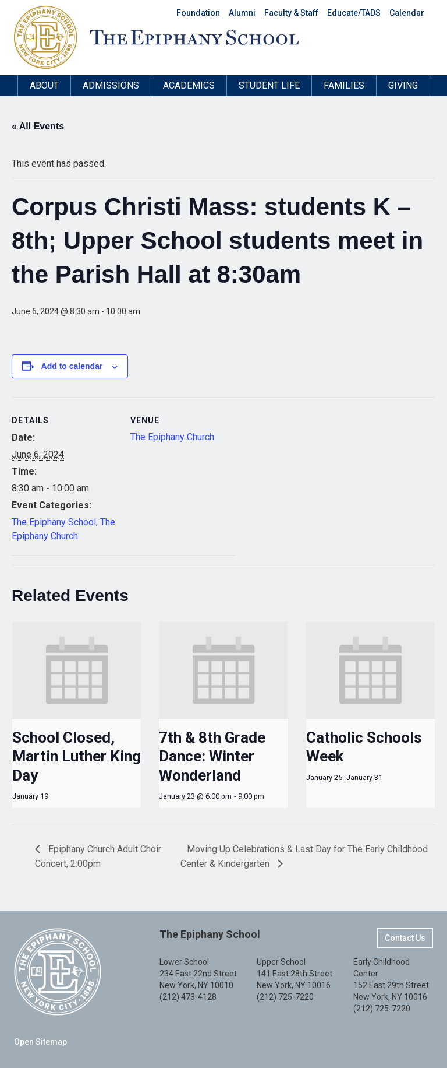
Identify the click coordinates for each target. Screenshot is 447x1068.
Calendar (406, 12)
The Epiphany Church (172, 436)
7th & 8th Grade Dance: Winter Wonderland (212, 756)
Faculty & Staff (291, 12)
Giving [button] (403, 85)
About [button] (44, 85)
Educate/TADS (354, 12)
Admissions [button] (111, 85)
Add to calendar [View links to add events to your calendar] (72, 366)
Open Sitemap (40, 1041)
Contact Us (405, 938)
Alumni (242, 12)
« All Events (38, 126)
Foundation (198, 12)
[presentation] (76, 670)
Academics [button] (189, 85)
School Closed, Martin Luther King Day (76, 756)
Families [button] (344, 85)
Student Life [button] (269, 85)
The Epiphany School (54, 522)
